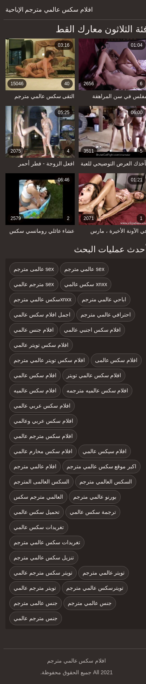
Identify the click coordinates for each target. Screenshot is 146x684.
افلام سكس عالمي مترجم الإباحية (45, 9)
